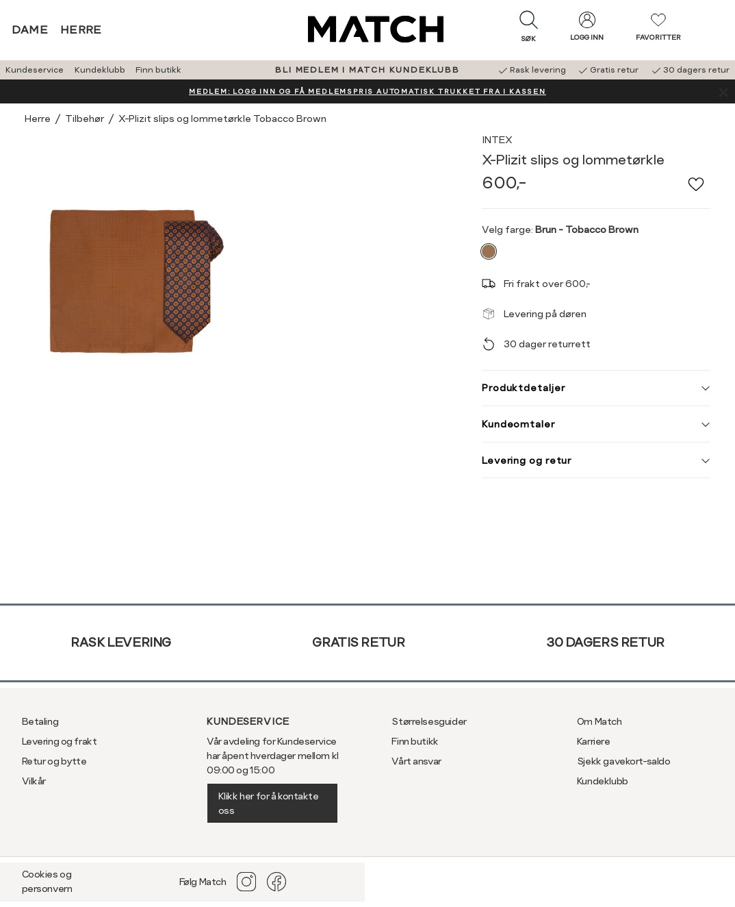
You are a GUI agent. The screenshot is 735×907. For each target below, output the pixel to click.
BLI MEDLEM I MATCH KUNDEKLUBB (367, 69)
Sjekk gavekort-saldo (624, 761)
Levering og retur (596, 460)
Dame (30, 30)
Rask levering (120, 642)
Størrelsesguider (428, 721)
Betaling (40, 721)
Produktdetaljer (596, 388)
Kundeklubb (100, 69)
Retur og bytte (54, 761)
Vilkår (34, 781)
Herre (81, 30)
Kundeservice (34, 69)
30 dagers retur (605, 642)
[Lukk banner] (723, 91)
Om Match (599, 721)
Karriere (593, 741)
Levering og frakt (59, 741)
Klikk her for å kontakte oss (268, 803)
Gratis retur (358, 642)
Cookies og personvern (47, 881)
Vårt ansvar (416, 761)
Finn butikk (158, 69)
